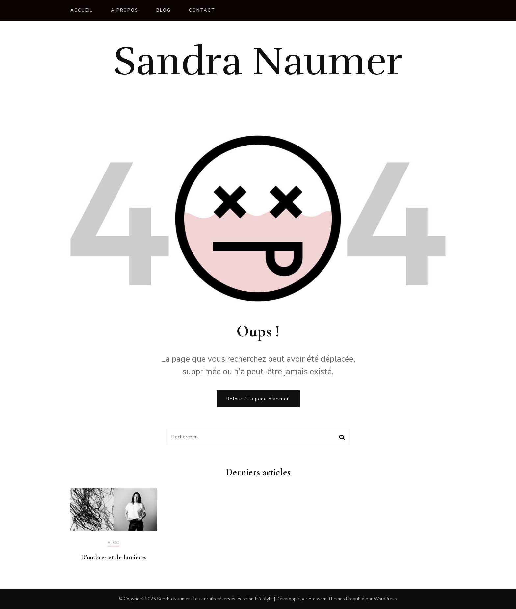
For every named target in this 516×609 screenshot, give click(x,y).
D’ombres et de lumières (113, 557)
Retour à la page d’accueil (258, 399)
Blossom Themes (327, 599)
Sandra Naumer (258, 61)
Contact (202, 10)
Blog (163, 10)
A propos (125, 10)
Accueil (81, 10)
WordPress (385, 599)
